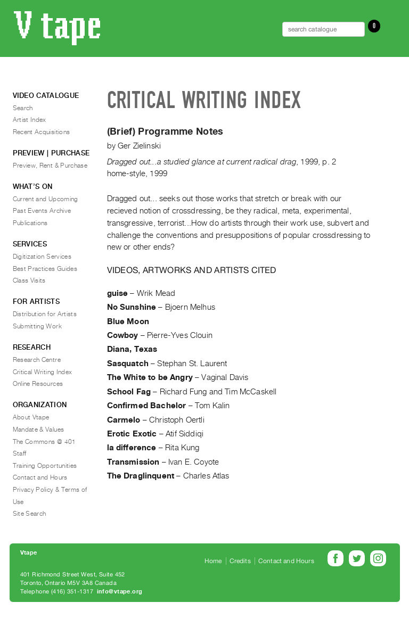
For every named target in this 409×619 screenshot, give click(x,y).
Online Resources (38, 383)
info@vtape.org (120, 591)
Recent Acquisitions (41, 132)
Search (23, 108)
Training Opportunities (45, 465)
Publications (30, 223)
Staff (20, 453)
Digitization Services (42, 256)
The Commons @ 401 (44, 441)
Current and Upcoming (45, 199)
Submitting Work (37, 326)
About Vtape (31, 417)
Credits (240, 561)
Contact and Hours (40, 477)
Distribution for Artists (45, 314)
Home (213, 561)
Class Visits (29, 280)
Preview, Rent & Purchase (50, 165)
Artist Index (29, 119)
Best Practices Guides (45, 269)
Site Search (29, 513)
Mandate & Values (38, 429)
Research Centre (37, 360)
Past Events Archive (42, 210)
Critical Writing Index (42, 372)
